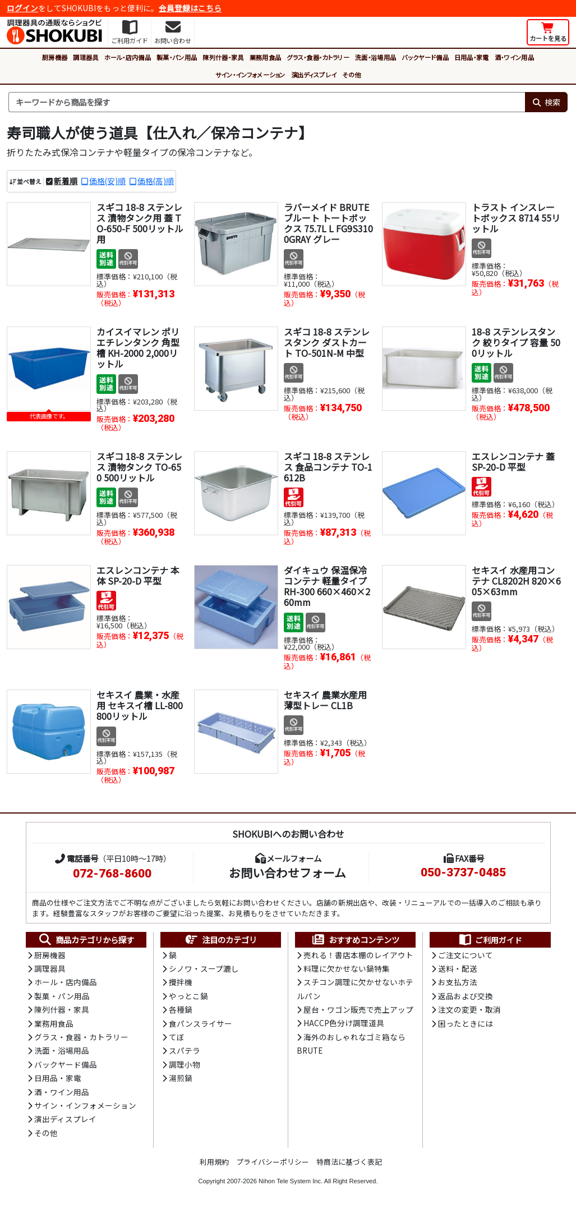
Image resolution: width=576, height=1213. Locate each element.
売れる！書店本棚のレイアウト (358, 955)
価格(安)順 (107, 180)
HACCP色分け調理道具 (343, 1022)
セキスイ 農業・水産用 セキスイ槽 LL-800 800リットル (139, 705)
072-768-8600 (112, 873)
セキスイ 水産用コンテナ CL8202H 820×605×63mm (516, 580)
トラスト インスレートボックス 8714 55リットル (516, 217)
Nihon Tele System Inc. (290, 1181)
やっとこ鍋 (188, 995)
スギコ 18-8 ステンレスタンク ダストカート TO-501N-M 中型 (327, 342)
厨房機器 (54, 57)
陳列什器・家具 (222, 57)
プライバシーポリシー (272, 1161)
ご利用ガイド (490, 939)
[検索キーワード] (266, 102)
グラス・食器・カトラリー (318, 57)
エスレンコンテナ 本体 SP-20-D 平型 (137, 575)
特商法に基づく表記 (349, 1161)
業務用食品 (266, 57)
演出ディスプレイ (314, 74)
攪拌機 (180, 981)
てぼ (177, 1036)
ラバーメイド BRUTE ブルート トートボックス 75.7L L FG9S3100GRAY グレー (328, 223)
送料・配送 (457, 968)
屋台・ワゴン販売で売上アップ (358, 1009)
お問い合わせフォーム (287, 872)
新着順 (65, 180)
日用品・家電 (471, 57)
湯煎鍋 (180, 1077)
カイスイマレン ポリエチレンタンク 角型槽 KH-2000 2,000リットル (137, 348)
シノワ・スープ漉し (204, 968)
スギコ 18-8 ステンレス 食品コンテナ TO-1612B (328, 466)
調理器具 (85, 57)
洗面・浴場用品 (375, 57)
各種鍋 (180, 1009)
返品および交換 (465, 995)
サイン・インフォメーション (250, 74)
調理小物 (184, 1064)
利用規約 (214, 1161)
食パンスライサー (200, 1023)
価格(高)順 (155, 180)
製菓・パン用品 (176, 57)
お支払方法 (457, 981)
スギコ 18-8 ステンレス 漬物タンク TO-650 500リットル (139, 466)
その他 (351, 74)
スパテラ (184, 1050)
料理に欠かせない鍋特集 (346, 968)
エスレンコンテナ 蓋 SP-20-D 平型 (513, 461)
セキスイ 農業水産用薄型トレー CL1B (325, 700)
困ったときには (465, 1023)
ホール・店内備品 (127, 57)
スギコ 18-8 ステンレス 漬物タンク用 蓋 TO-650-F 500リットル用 (139, 223)
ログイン (22, 7)
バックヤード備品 (425, 57)
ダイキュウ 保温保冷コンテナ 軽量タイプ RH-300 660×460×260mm (327, 586)
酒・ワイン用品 (514, 57)
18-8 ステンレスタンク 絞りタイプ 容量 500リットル (516, 342)
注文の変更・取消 (469, 1009)
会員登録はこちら (190, 7)
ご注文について (465, 955)
